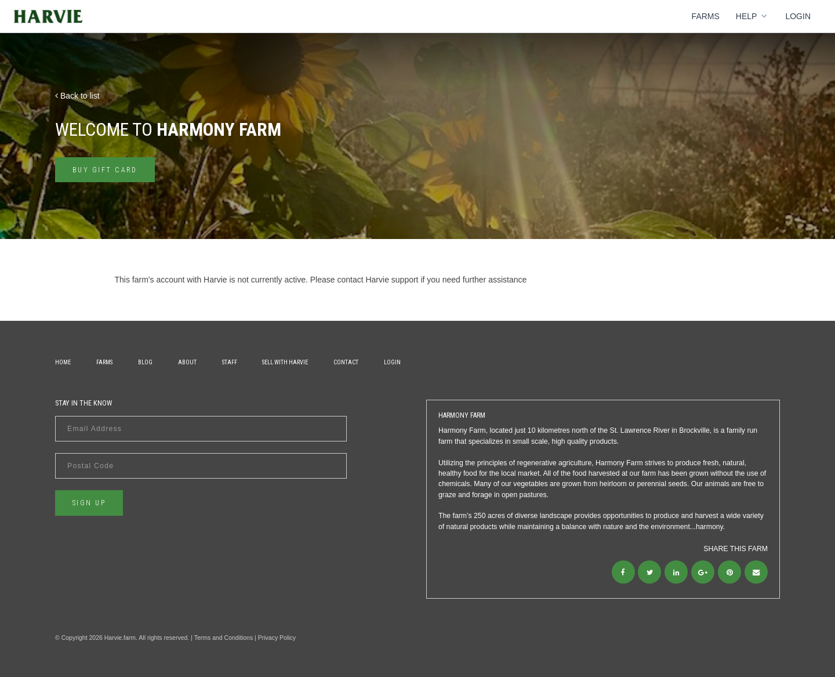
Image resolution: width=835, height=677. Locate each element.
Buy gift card (104, 170)
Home (63, 362)
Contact (345, 362)
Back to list (77, 95)
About (187, 362)
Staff (229, 362)
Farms (706, 16)
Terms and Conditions (223, 637)
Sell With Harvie (285, 362)
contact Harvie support (377, 279)
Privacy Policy (277, 637)
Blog (145, 362)
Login (798, 16)
